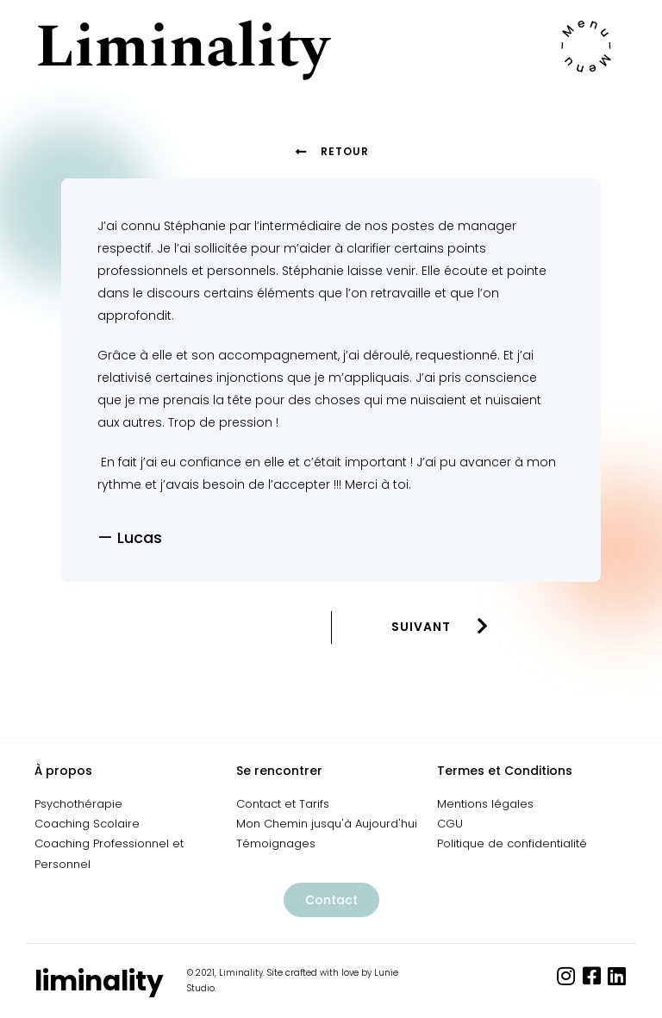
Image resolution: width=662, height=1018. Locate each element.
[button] (331, 900)
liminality (99, 981)
